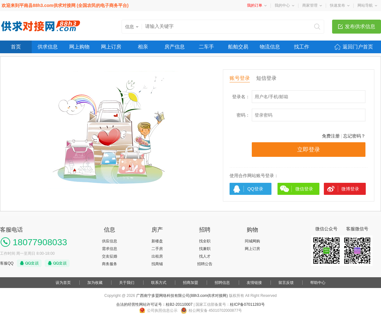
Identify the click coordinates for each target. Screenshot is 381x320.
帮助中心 (317, 282)
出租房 (157, 256)
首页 (16, 46)
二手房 (157, 248)
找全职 (205, 241)
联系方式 (158, 282)
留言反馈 (286, 282)
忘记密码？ (354, 135)
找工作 (301, 46)
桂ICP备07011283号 (247, 304)
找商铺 (157, 264)
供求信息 (47, 46)
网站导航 (365, 5)
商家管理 (310, 5)
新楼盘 (157, 241)
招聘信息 (222, 282)
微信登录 (304, 188)
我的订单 (254, 5)
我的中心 (282, 5)
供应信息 (109, 241)
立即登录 (308, 149)
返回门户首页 (358, 46)
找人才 (205, 256)
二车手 (206, 46)
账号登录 (240, 78)
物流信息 (270, 46)
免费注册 (331, 135)
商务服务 (109, 264)
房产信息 (174, 46)
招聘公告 (204, 264)
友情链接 (254, 282)
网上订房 (111, 46)
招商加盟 (190, 282)
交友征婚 (109, 256)
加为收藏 (95, 282)
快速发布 (337, 5)
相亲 (143, 46)
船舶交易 (238, 46)
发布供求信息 (360, 26)
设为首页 (63, 282)
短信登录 (266, 78)
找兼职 (205, 248)
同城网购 (252, 241)
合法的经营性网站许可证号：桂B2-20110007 (154, 304)
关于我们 (126, 282)
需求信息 (109, 248)
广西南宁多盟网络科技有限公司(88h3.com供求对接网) (182, 295)
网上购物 (79, 46)
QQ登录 (255, 188)
